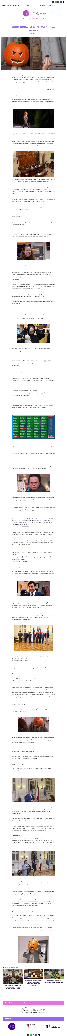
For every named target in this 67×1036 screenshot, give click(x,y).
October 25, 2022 (25, 395)
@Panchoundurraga (40, 556)
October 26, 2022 (25, 526)
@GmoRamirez (32, 520)
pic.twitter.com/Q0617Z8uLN (36, 393)
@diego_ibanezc (18, 518)
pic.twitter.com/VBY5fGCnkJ (18, 559)
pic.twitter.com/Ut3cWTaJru (22, 524)
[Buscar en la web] (64, 5)
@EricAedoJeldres (50, 556)
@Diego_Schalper (43, 520)
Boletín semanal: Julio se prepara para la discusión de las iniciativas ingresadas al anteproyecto (33, 982)
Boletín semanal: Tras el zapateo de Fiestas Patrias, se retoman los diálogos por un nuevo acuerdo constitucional (13, 988)
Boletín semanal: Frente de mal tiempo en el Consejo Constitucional (54, 981)
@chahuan (27, 390)
